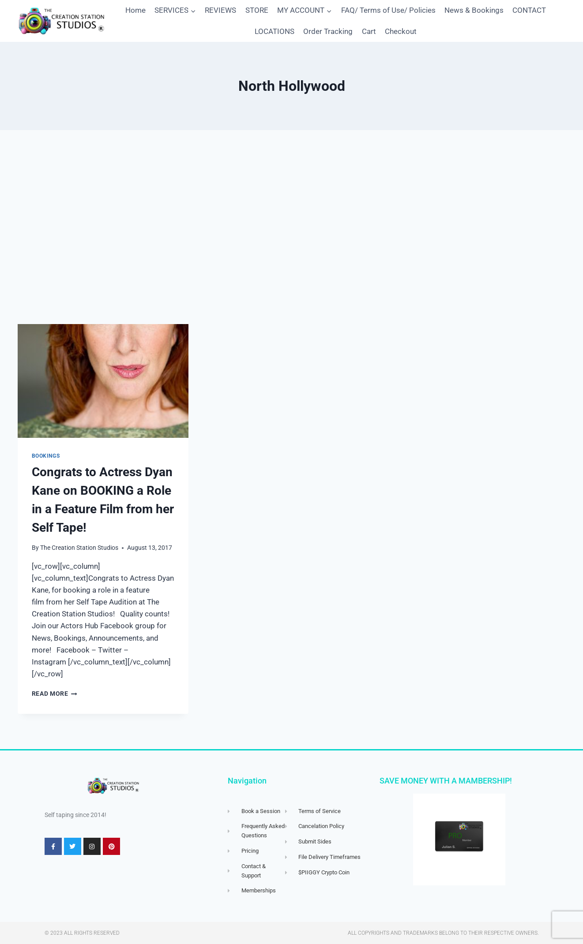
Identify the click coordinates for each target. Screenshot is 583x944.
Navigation (247, 780)
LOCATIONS (274, 31)
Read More (55, 693)
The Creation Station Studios (79, 547)
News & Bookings (474, 10)
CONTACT (529, 10)
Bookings (46, 456)
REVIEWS (220, 10)
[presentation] (103, 381)
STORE (256, 10)
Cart (369, 31)
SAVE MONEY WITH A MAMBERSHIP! (446, 780)
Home (135, 10)
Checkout (401, 31)
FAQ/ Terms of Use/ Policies (388, 10)
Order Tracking (328, 31)
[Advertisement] (292, 227)
